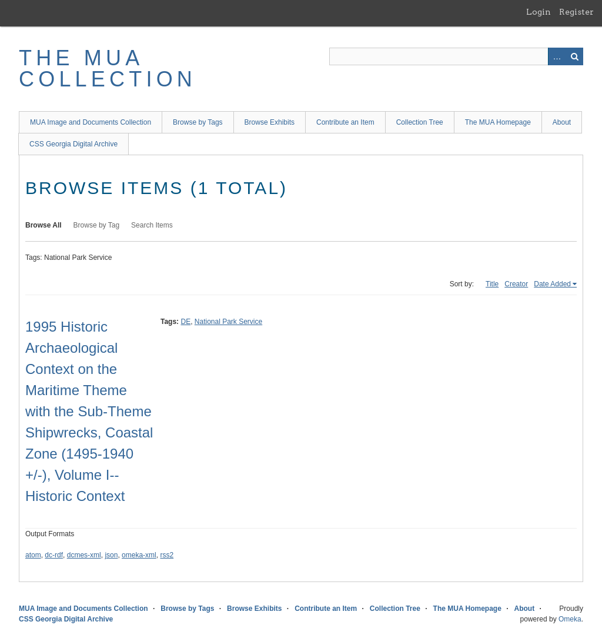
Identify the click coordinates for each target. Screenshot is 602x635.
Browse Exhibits (270, 122)
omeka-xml (139, 555)
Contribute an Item (345, 122)
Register (576, 11)
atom (33, 555)
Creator (516, 284)
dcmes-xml (84, 555)
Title (492, 284)
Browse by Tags (198, 122)
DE (185, 321)
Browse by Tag (96, 225)
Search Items (152, 225)
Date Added (552, 284)
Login (538, 11)
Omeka (569, 619)
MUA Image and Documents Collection (90, 122)
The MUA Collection (107, 68)
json (111, 555)
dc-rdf (54, 555)
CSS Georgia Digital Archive (73, 144)
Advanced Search (557, 56)
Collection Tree (419, 122)
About (562, 122)
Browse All (43, 225)
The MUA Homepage (498, 122)
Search (574, 56)
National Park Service (228, 321)
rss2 (166, 555)
